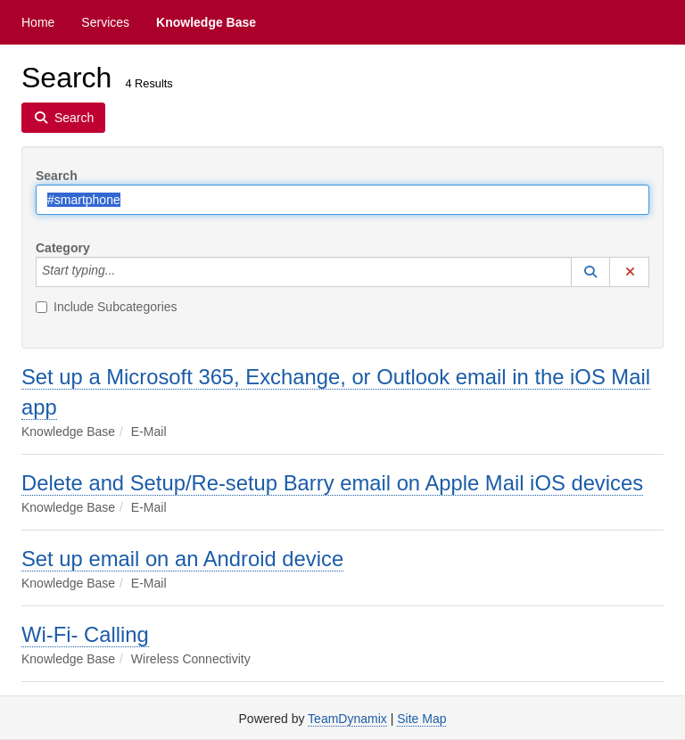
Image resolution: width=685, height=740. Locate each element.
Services (105, 22)
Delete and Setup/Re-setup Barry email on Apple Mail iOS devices (332, 483)
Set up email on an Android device (182, 559)
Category (63, 248)
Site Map (421, 718)
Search (57, 176)
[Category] (125, 272)
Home (37, 22)
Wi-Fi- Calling (85, 634)
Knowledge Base (206, 22)
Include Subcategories (106, 307)
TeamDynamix (347, 718)
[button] (590, 272)
